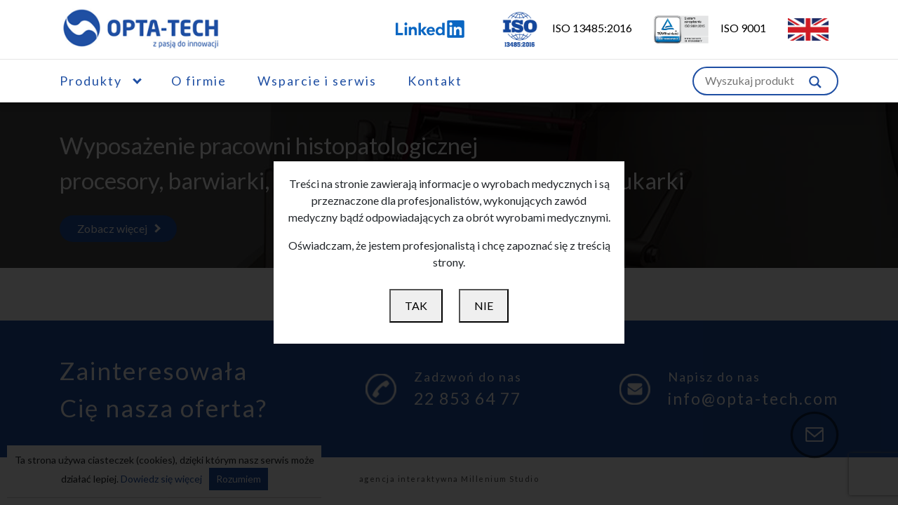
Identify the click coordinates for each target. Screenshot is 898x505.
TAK (416, 305)
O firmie (199, 80)
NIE (483, 305)
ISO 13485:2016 (557, 27)
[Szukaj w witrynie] (815, 81)
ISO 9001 (701, 27)
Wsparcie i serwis (317, 80)
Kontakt (435, 80)
